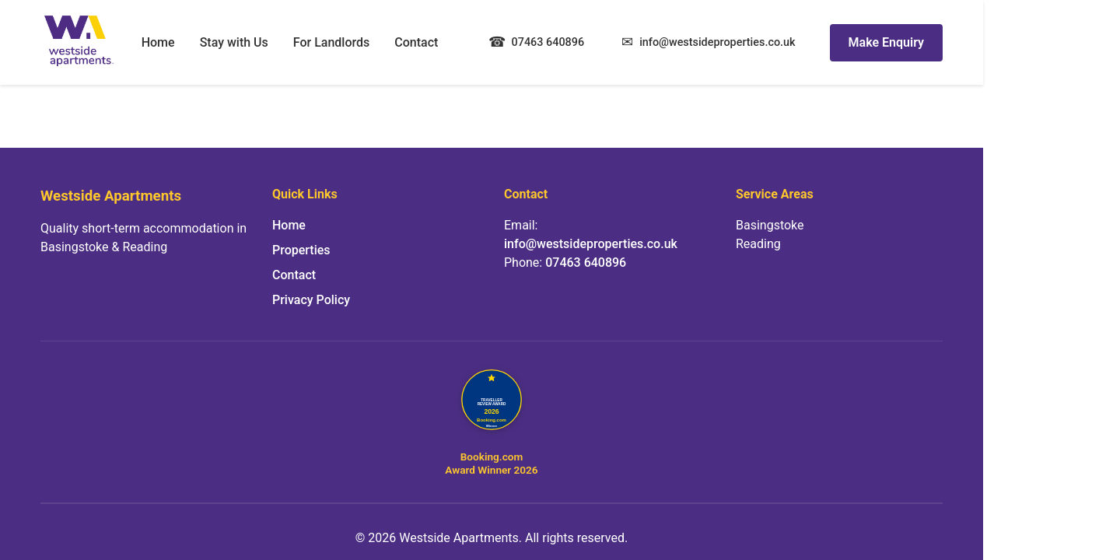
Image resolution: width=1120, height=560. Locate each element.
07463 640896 (585, 262)
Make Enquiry (886, 42)
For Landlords (331, 42)
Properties (301, 250)
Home (158, 42)
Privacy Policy (311, 299)
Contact (416, 42)
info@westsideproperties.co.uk (590, 243)
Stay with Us (234, 42)
